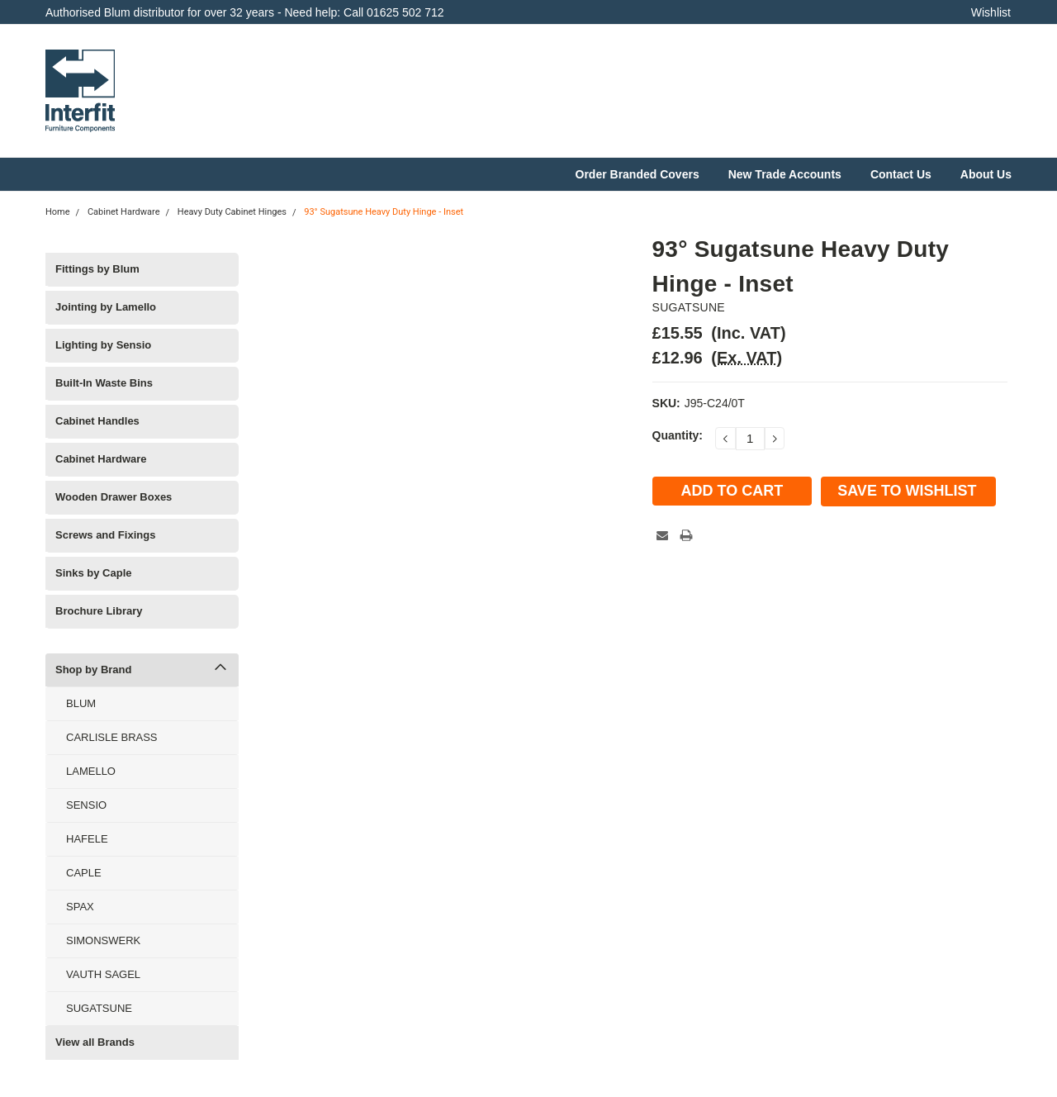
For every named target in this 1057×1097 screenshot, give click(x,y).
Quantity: (677, 435)
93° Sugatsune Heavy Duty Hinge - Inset (383, 212)
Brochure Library (98, 611)
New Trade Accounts (784, 174)
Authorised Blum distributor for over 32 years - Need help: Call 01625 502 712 (244, 12)
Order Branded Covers (637, 174)
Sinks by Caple (93, 573)
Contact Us (900, 174)
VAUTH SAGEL (103, 974)
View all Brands (95, 1042)
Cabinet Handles (97, 421)
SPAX (80, 906)
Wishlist (991, 12)
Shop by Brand (93, 669)
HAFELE (87, 839)
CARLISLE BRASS (112, 737)
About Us (986, 174)
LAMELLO (91, 771)
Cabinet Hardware (101, 459)
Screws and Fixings (105, 535)
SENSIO (86, 805)
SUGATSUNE (99, 1008)
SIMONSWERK (103, 940)
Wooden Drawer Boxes (113, 497)
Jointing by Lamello (105, 307)
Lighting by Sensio (103, 345)
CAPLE (84, 873)
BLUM (81, 703)
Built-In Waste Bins (104, 383)
